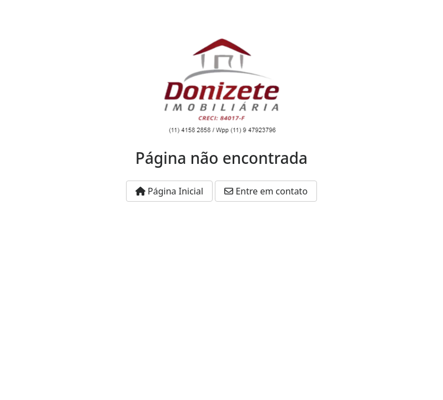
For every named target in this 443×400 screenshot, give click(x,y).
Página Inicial (169, 191)
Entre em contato (266, 191)
